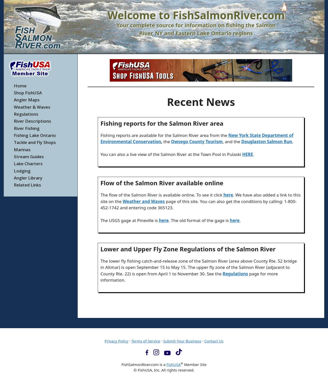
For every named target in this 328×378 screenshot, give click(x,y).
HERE (247, 154)
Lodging (22, 171)
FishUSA (173, 364)
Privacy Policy (116, 340)
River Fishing (27, 128)
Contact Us (213, 340)
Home (20, 86)
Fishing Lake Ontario (35, 135)
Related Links (27, 185)
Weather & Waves (32, 107)
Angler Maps (27, 100)
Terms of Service (145, 340)
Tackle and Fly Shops (35, 142)
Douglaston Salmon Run (266, 141)
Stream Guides (29, 156)
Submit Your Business (182, 340)
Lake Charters (28, 163)
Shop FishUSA (28, 93)
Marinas (22, 149)
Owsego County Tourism (197, 141)
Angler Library (28, 178)
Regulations (26, 114)
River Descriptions (32, 121)
